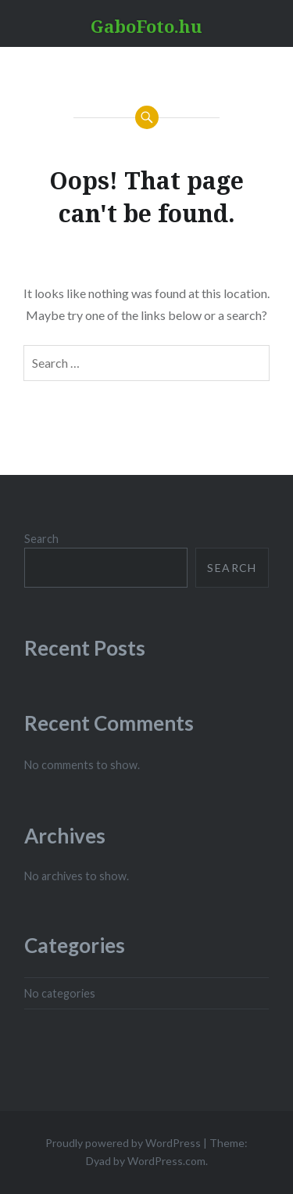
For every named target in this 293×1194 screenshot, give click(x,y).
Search (41, 538)
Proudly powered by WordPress (123, 1142)
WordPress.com (166, 1160)
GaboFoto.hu (146, 26)
